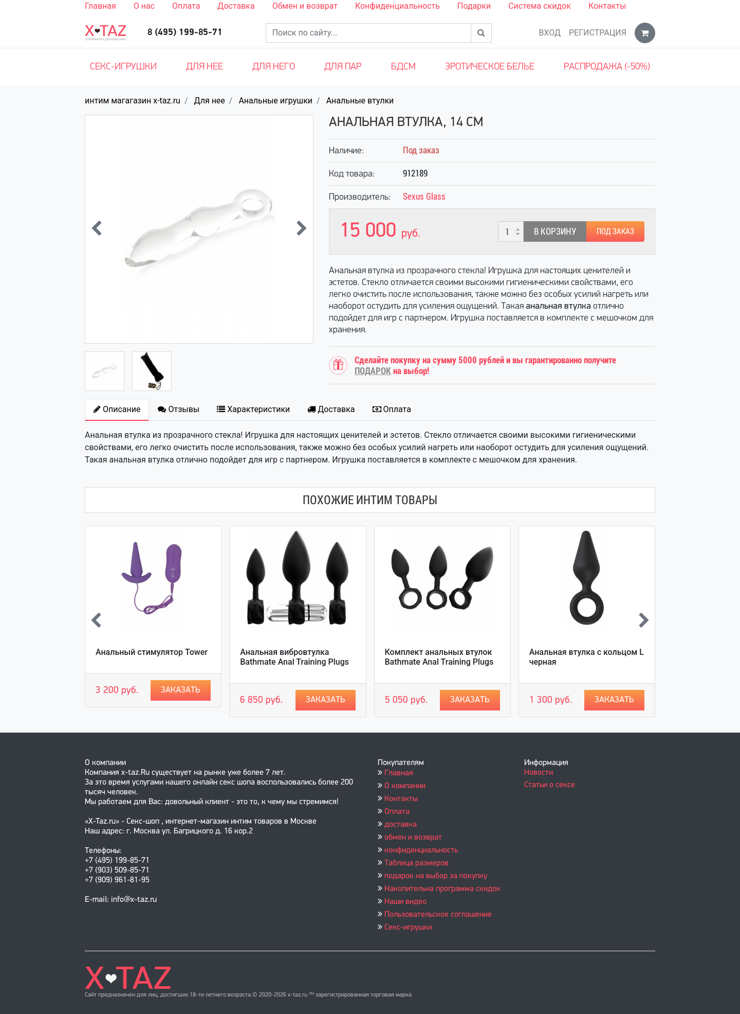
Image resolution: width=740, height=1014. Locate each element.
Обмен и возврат (305, 6)
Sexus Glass (424, 196)
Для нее (204, 67)
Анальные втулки (360, 100)
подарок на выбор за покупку (435, 876)
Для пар (342, 67)
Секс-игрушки (123, 67)
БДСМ (403, 67)
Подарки (474, 6)
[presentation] (96, 229)
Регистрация (597, 33)
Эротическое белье (489, 67)
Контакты (607, 6)
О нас (144, 6)
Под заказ (615, 231)
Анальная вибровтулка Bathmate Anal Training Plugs (294, 657)
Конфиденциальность (397, 6)
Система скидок (539, 6)
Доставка (235, 6)
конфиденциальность (421, 850)
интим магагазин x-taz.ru (132, 100)
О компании (404, 786)
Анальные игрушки (275, 100)
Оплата (186, 6)
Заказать (180, 690)
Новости (538, 773)
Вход (550, 33)
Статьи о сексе (549, 785)
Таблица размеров (416, 863)
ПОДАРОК (373, 370)
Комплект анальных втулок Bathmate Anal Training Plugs (439, 657)
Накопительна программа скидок (442, 889)
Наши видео (405, 902)
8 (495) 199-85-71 (185, 33)
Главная (100, 6)
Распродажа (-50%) (607, 67)
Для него (273, 67)
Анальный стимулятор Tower (152, 652)
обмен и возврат (413, 837)
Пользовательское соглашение (438, 915)
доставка (400, 825)
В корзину (555, 231)
